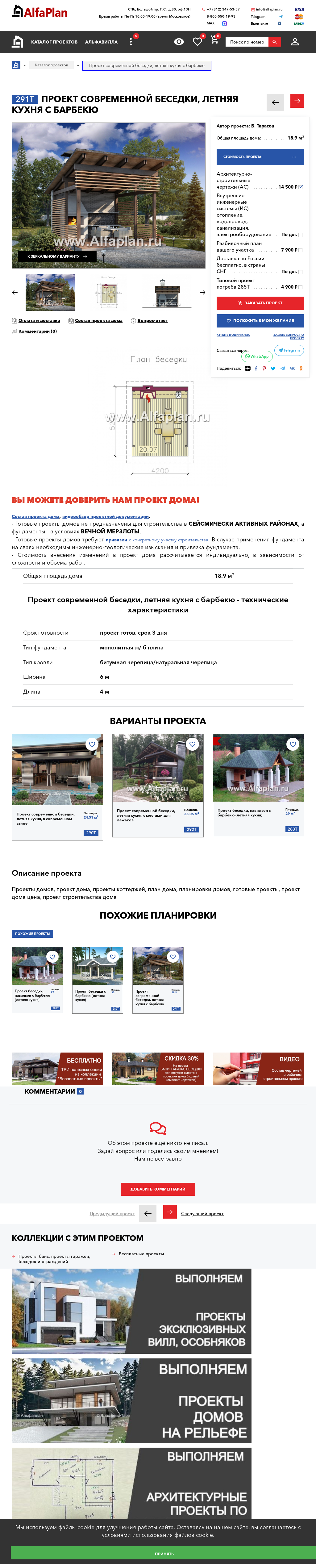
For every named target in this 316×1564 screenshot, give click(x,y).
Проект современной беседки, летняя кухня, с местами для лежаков (150, 812)
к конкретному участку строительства (175, 539)
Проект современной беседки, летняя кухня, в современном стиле (50, 815)
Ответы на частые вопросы (40, 1479)
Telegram (289, 372)
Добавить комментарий (158, 1185)
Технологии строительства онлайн (129, 1460)
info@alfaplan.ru (269, 9)
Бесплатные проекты (148, 1251)
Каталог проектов (54, 42)
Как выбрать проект (32, 1491)
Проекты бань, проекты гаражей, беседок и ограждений (51, 1261)
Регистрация (33, 1413)
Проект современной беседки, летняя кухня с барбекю (151, 992)
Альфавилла (101, 42)
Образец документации (36, 1466)
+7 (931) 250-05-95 (275, 1381)
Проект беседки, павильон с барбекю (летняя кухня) (250, 812)
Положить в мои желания (264, 334)
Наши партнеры (110, 1472)
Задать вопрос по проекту (287, 358)
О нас (99, 1510)
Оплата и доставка (46, 320)
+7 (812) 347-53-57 (223, 9)
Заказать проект (264, 306)
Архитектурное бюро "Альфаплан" (44, 1355)
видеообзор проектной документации (130, 516)
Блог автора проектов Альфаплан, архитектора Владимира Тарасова (129, 1444)
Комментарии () (99, 330)
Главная (19, 1429)
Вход (25, 1402)
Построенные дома (114, 1485)
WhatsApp (255, 378)
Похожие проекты (37, 933)
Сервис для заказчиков (36, 1504)
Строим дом (106, 1429)
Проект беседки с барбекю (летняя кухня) (89, 992)
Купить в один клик (235, 356)
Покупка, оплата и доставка (40, 1454)
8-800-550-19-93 (221, 17)
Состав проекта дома (120, 320)
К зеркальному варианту (71, 249)
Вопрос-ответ (39, 330)
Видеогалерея (108, 1497)
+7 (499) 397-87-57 (275, 1405)
